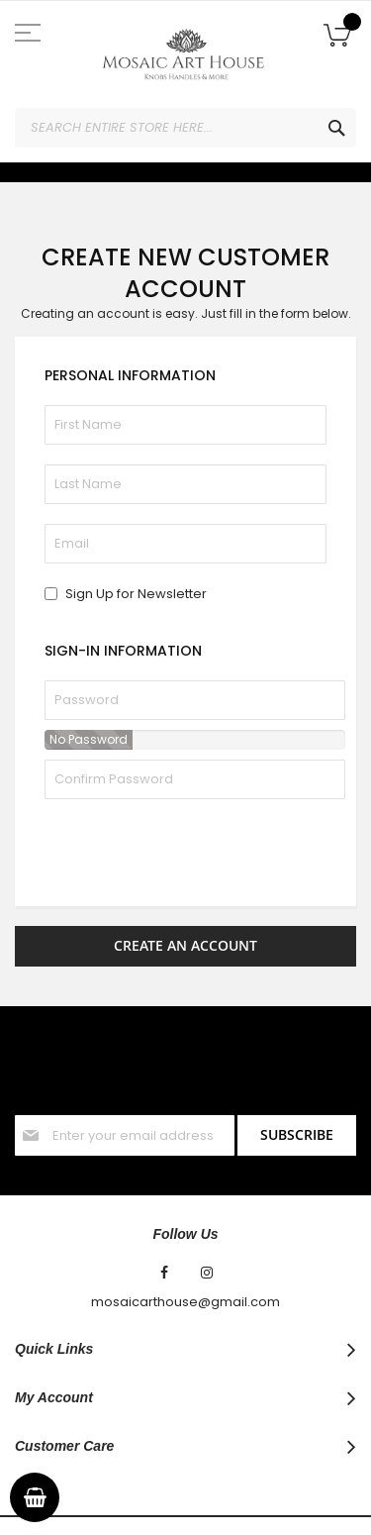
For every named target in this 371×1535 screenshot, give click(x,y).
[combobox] (185, 128)
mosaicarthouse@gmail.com (185, 1225)
